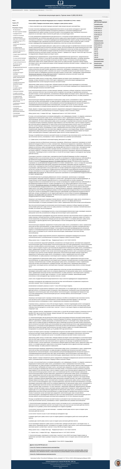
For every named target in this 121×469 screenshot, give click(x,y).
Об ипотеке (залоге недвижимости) (17, 64)
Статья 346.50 (52, 441)
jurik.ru (107, 16)
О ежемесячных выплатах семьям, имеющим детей (19, 76)
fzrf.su (60, 467)
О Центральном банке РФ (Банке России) (19, 100)
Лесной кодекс (97, 67)
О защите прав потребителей (20, 54)
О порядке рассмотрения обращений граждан (19, 83)
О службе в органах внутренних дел (17, 88)
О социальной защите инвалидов (18, 73)
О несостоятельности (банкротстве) (18, 70)
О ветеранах (16, 56)
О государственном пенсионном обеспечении (19, 48)
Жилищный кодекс (99, 42)
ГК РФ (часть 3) (98, 32)
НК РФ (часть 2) (98, 47)
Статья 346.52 (69, 441)
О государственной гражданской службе (17, 97)
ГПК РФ (96, 38)
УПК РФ (96, 57)
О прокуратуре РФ (17, 106)
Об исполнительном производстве (17, 80)
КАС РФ (96, 53)
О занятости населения (18, 35)
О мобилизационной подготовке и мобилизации (19, 38)
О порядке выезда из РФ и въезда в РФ (19, 41)
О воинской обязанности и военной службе (19, 51)
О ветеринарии (16, 113)
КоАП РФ (96, 36)
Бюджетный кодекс (99, 59)
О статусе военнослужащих (19, 58)
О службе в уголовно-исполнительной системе (19, 94)
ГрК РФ (96, 51)
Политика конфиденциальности (60, 466)
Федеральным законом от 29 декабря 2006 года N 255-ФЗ (56, 161)
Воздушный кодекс (99, 61)
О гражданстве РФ (17, 33)
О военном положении (18, 91)
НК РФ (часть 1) (98, 44)
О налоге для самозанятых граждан (19, 45)
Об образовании (17, 29)
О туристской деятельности (19, 62)
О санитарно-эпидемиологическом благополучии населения (18, 110)
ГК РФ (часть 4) (98, 34)
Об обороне (15, 86)
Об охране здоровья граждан (19, 31)
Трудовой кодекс (98, 24)
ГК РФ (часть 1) (98, 28)
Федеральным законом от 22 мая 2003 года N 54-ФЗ (43, 74)
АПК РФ (96, 49)
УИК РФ (96, 55)
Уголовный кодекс (98, 26)
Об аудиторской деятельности (20, 67)
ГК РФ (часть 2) (98, 30)
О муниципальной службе (19, 60)
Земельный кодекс (99, 65)
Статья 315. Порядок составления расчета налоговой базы (44, 447)
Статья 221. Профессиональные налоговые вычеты (43, 454)
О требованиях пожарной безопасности (19, 104)
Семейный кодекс (98, 40)
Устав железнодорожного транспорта (19, 116)
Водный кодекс (98, 63)
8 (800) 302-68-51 (76, 15)
